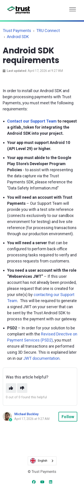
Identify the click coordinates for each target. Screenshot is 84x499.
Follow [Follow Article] (68, 416)
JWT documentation (41, 358)
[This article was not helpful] (22, 388)
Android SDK (18, 36)
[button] (72, 8)
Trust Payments (17, 30)
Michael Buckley (26, 414)
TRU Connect (48, 30)
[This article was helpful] (11, 388)
